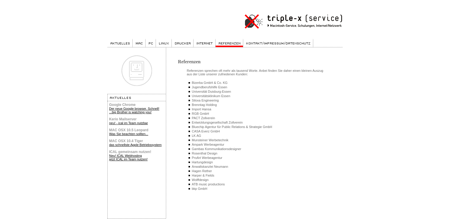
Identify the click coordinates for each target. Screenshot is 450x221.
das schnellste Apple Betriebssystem (135, 145)
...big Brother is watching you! (130, 112)
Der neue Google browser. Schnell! (134, 108)
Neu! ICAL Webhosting (125, 155)
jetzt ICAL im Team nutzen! (128, 159)
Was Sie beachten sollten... (128, 134)
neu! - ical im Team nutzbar (128, 123)
